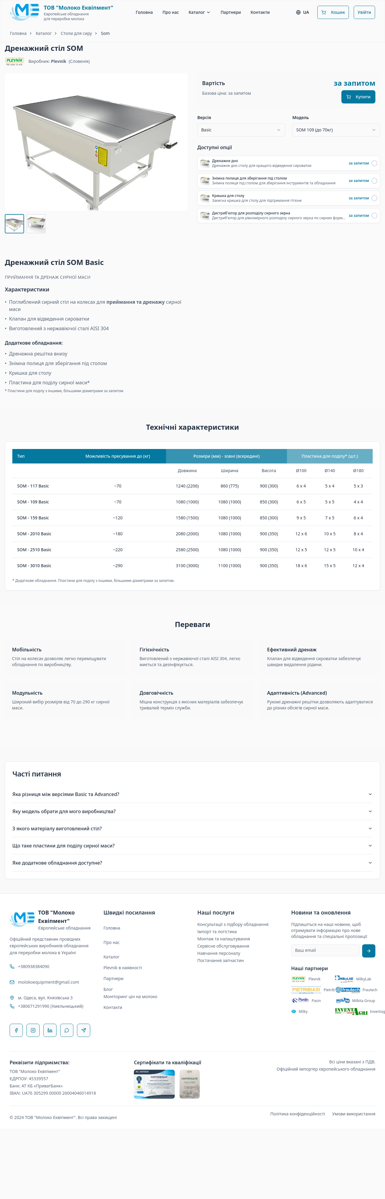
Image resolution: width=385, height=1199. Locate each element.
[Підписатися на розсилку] (368, 951)
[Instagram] (33, 1030)
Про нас (170, 12)
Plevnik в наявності (122, 967)
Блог (108, 989)
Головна (144, 12)
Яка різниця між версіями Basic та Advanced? (192, 794)
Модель (300, 117)
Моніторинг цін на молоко (130, 996)
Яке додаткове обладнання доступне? (192, 862)
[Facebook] (16, 1030)
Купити (358, 97)
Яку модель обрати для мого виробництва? (192, 811)
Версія (204, 117)
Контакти (260, 12)
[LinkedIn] (50, 1030)
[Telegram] (83, 1030)
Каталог (200, 12)
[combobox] (241, 130)
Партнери (230, 12)
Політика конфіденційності (297, 1114)
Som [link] (105, 33)
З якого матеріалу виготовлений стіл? (192, 828)
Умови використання (353, 1114)
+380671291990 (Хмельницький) (50, 1006)
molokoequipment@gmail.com (48, 982)
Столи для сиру (76, 33)
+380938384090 (33, 966)
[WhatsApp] (66, 1030)
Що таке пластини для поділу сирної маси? (192, 845)
